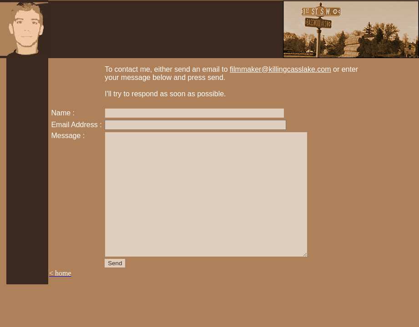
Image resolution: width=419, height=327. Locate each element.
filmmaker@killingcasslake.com (280, 69)
